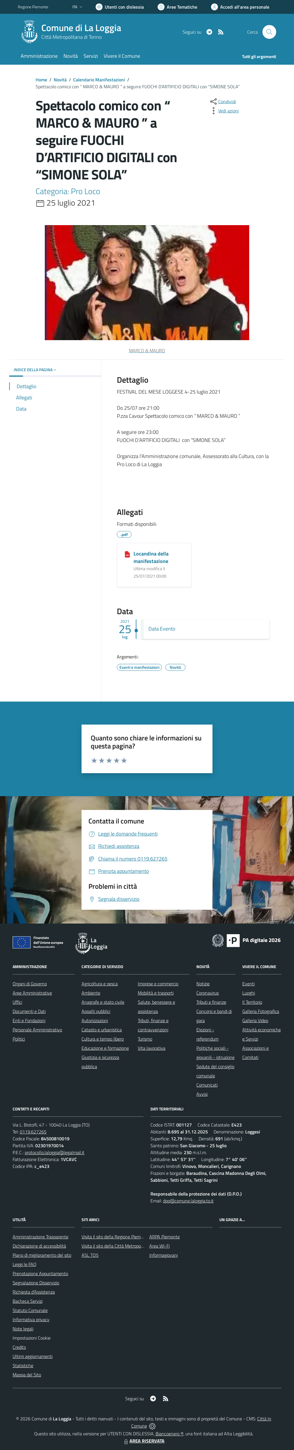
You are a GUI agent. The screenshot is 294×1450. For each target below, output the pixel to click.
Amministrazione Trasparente (40, 1236)
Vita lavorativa (151, 1048)
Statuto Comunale (30, 1310)
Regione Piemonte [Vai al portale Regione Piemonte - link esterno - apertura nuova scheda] (33, 7)
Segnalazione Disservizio (36, 1282)
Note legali (23, 1328)
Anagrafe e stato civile (103, 1002)
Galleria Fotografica (260, 1011)
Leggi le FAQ (24, 1264)
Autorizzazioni (95, 1020)
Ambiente (91, 992)
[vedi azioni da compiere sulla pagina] (224, 110)
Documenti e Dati (29, 1011)
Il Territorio (252, 1002)
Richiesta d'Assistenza (34, 1291)
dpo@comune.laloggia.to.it (188, 1200)
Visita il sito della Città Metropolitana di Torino (125, 1245)
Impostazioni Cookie (32, 1337)
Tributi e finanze (211, 1002)
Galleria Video (255, 1020)
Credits (19, 1347)
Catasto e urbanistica (102, 1029)
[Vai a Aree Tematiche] (177, 7)
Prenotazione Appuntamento (40, 1273)
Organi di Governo (30, 983)
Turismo (145, 1038)
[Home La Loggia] (73, 32)
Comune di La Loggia (81, 28)
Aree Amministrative (32, 992)
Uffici (17, 1002)
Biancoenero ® (169, 1433)
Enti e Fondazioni (29, 1020)
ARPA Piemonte (164, 1236)
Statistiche (23, 1365)
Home (41, 79)
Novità (60, 79)
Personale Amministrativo (37, 1029)
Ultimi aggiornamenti (33, 1356)
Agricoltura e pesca (100, 983)
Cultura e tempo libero (103, 1038)
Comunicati (207, 1084)
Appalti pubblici (96, 1011)
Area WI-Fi (159, 1245)
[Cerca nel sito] (269, 32)
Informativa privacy (31, 1319)
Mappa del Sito (27, 1374)
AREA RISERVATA (144, 1440)
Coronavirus (207, 992)
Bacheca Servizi (27, 1301)
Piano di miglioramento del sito (42, 1255)
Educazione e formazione (105, 1048)
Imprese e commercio (158, 983)
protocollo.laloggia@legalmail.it (54, 1152)
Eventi (248, 983)
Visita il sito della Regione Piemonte (116, 1236)
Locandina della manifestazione (151, 557)
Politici (19, 1038)
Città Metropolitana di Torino (71, 37)
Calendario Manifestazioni (99, 79)
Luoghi (248, 992)
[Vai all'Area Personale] (240, 7)
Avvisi (202, 1094)
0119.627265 (33, 1131)
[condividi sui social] (222, 101)
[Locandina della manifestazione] (127, 554)
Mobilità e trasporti (156, 992)
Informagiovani (163, 1255)
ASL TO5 (90, 1255)
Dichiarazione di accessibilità (39, 1245)
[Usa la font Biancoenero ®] (120, 7)
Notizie (203, 983)
